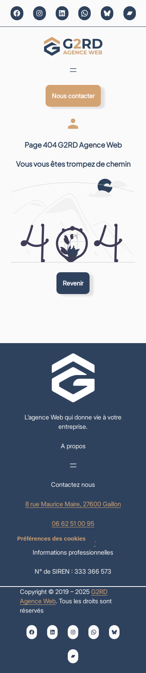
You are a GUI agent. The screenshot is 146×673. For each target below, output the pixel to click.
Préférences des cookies (51, 538)
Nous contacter (73, 96)
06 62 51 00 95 (73, 523)
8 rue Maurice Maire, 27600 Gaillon (73, 504)
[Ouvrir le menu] (73, 70)
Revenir (73, 283)
